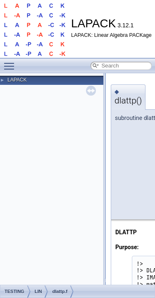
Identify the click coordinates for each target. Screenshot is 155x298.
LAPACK (16, 80)
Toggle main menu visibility (11, 62)
